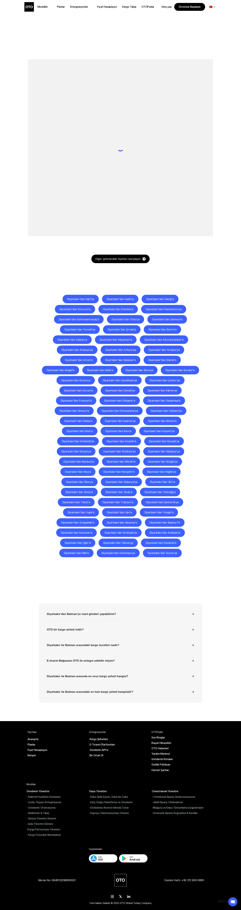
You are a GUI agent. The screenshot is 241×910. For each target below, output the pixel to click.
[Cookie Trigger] (226, 901)
